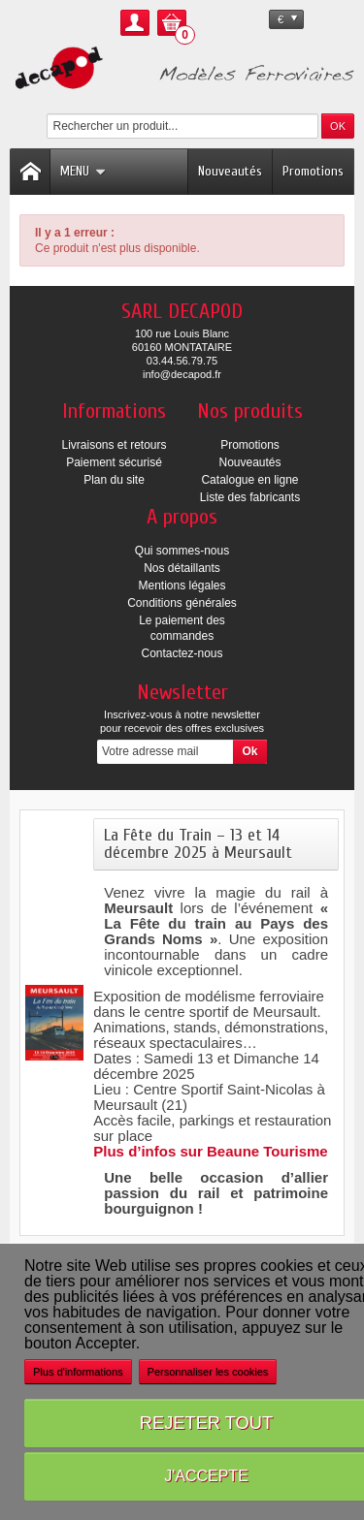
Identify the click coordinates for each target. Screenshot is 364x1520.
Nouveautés (230, 171)
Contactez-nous (181, 653)
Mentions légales (181, 585)
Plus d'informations (78, 1372)
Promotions (313, 171)
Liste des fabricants (250, 497)
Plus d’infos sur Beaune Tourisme (210, 1151)
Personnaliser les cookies (208, 1372)
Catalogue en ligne (249, 480)
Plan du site (114, 480)
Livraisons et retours (113, 445)
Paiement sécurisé (114, 462)
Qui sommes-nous (182, 550)
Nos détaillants (182, 568)
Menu (83, 171)
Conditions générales (182, 603)
